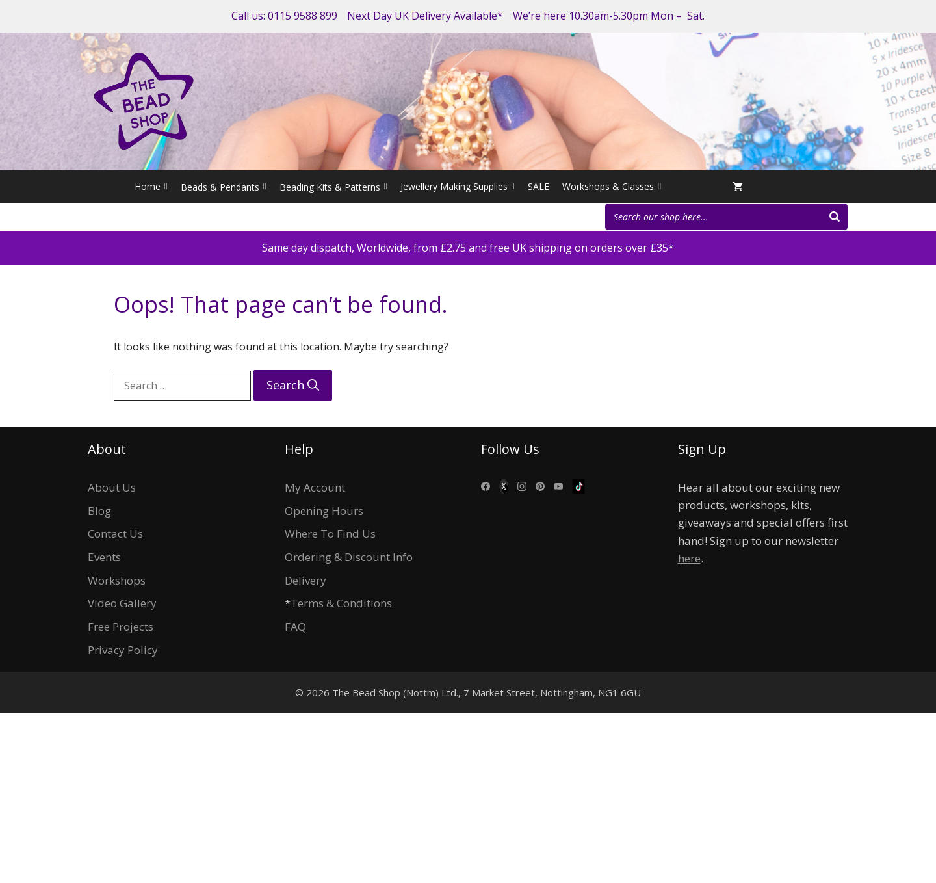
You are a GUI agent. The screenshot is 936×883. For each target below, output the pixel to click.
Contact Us (115, 533)
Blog (99, 510)
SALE (538, 186)
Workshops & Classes (611, 187)
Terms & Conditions (341, 603)
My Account (315, 487)
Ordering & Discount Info (349, 556)
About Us (112, 487)
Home (151, 187)
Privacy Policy (123, 649)
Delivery (305, 580)
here (689, 558)
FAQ (295, 626)
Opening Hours (324, 510)
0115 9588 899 (302, 15)
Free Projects (120, 626)
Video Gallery (122, 603)
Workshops (117, 580)
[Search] (835, 217)
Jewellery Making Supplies (457, 187)
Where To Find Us (330, 533)
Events (104, 556)
